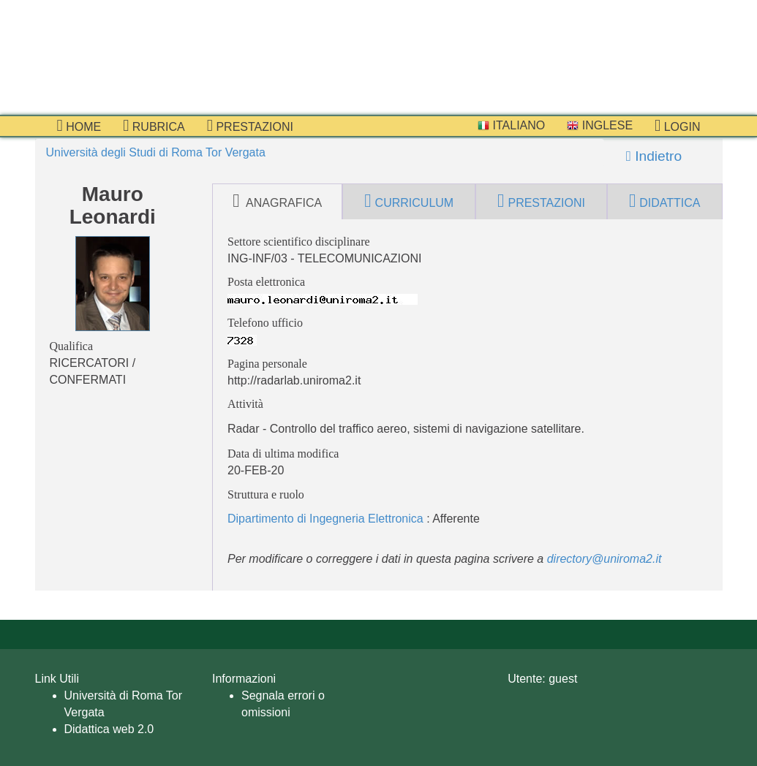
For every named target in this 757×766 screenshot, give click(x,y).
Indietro (654, 156)
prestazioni (250, 126)
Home (79, 126)
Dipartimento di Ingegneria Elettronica (325, 518)
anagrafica (277, 201)
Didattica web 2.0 (109, 729)
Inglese (600, 125)
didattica (665, 201)
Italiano (511, 125)
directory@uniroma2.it (604, 559)
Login (677, 126)
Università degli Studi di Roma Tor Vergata (155, 152)
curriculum (408, 201)
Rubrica (154, 126)
